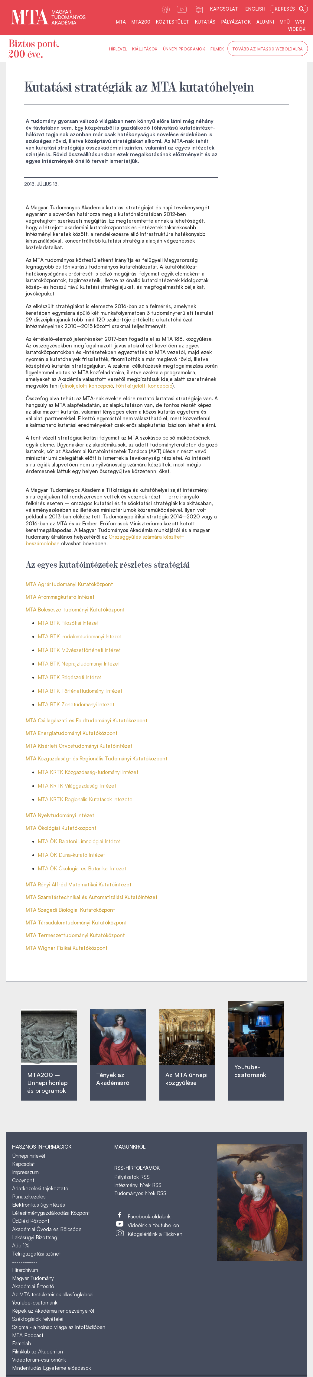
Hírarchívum (25, 1270)
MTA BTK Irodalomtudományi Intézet (80, 636)
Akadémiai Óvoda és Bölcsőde (47, 1229)
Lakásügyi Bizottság (34, 1237)
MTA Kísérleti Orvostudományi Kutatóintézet (79, 746)
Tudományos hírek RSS (140, 1193)
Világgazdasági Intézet (90, 785)
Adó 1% (20, 1245)
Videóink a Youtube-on (153, 1225)
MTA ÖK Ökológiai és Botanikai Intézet (82, 868)
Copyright (23, 1180)
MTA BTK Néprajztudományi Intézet (79, 663)
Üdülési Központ (30, 1221)
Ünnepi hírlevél (28, 1156)
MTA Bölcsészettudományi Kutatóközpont (75, 609)
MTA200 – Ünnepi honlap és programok (47, 1082)
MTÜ (284, 22)
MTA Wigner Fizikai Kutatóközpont (67, 948)
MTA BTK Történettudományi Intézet (80, 691)
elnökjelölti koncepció (87, 385)
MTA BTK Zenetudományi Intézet (76, 704)
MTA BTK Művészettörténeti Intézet (79, 650)
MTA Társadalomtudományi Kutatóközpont (76, 922)
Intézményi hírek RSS (137, 1185)
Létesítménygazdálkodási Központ (51, 1213)
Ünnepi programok (184, 49)
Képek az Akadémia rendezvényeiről (53, 1311)
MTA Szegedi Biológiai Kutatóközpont (70, 910)
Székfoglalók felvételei (37, 1319)
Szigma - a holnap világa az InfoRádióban (58, 1327)
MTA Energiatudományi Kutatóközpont (72, 733)
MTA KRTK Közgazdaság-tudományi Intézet (88, 772)
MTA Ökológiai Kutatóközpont (61, 828)
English (255, 9)
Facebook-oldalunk (149, 1216)
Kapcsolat (224, 9)
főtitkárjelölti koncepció (144, 385)
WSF (300, 22)
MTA (121, 22)
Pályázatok (236, 22)
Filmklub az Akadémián (37, 1351)
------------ (24, 1262)
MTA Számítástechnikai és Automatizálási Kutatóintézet (92, 897)
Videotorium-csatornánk (39, 1359)
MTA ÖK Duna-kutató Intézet (71, 855)
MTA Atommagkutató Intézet (60, 597)
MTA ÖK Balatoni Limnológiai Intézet (79, 841)
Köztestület (172, 22)
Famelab (21, 1343)
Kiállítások (144, 49)
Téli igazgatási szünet (36, 1253)
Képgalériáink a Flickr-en (155, 1234)
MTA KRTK (51, 785)
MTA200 (140, 22)
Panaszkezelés (29, 1196)
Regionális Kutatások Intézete (98, 799)
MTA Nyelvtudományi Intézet (60, 815)
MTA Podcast (27, 1335)
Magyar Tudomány (33, 1278)
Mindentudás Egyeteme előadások (51, 1368)
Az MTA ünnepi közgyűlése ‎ (186, 1078)
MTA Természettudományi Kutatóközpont (75, 935)
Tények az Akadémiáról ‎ (113, 1078)
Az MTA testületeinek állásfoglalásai (52, 1294)
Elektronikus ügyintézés (38, 1204)
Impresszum (25, 1172)
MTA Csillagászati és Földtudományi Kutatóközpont (87, 720)
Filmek (217, 49)
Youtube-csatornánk (34, 1302)
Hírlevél (118, 49)
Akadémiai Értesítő (33, 1286)
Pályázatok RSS (132, 1177)
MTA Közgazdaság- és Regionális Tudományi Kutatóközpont (97, 758)
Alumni (265, 22)
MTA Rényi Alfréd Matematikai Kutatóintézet (79, 884)
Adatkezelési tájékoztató (40, 1188)
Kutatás (205, 22)
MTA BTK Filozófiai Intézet (68, 623)
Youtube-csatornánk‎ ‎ (250, 1071)
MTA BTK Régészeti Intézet (70, 677)
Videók (296, 29)
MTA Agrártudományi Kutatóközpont (69, 584)
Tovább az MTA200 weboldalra (267, 49)
